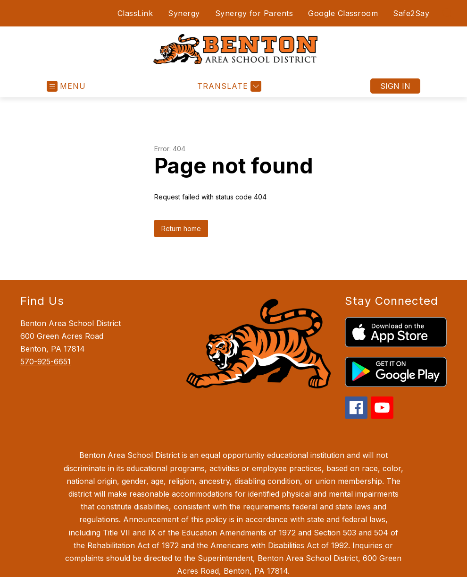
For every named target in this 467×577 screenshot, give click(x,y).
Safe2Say (411, 13)
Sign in (395, 86)
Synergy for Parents (254, 13)
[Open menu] (66, 86)
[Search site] (448, 13)
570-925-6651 (45, 361)
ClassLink (134, 13)
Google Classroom (343, 13)
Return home (181, 228)
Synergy (184, 13)
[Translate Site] (228, 86)
